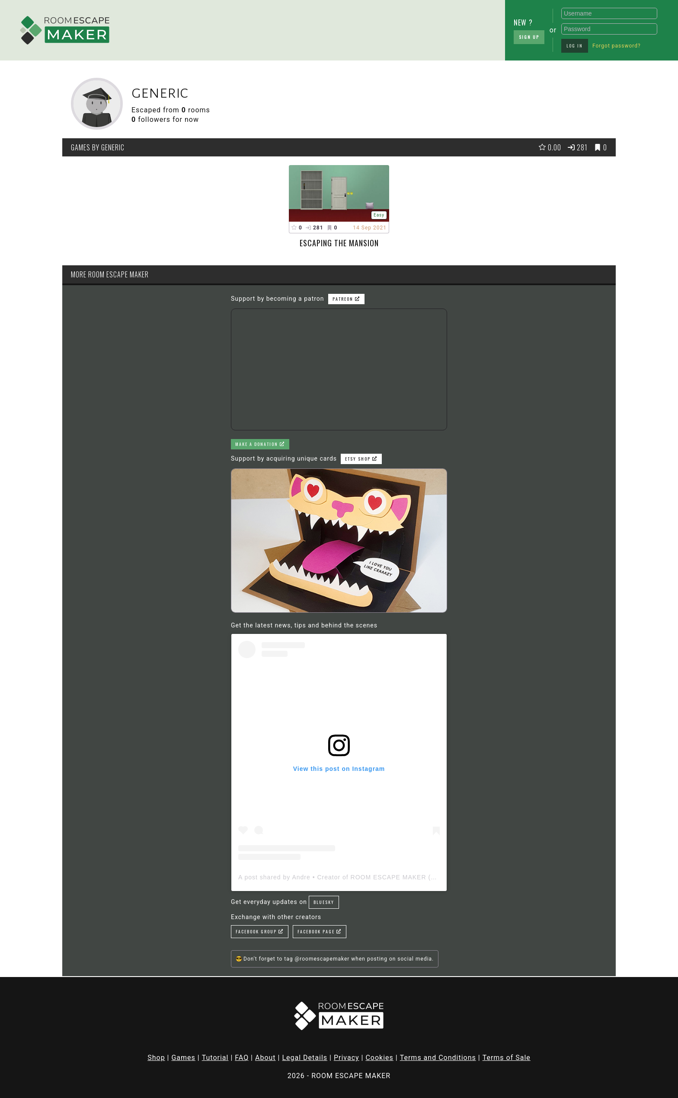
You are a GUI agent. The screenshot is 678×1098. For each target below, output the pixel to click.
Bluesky (323, 902)
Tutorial (215, 1057)
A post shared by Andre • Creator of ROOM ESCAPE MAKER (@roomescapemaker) (367, 877)
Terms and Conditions (438, 1057)
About (265, 1057)
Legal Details (304, 1057)
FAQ (242, 1057)
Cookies (379, 1057)
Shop (156, 1057)
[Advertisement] (274, 28)
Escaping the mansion (339, 242)
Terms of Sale (507, 1057)
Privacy (346, 1057)
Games (183, 1057)
